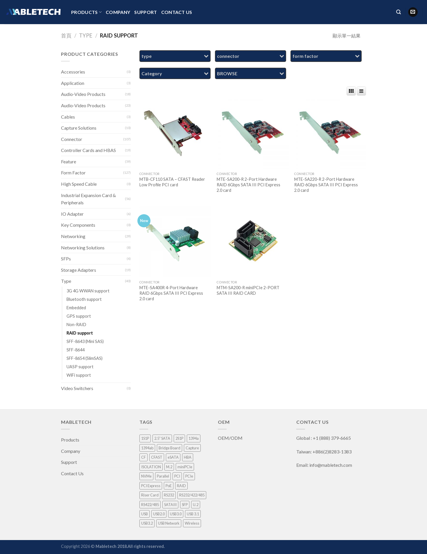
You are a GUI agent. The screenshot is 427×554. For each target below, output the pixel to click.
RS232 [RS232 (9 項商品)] (169, 495)
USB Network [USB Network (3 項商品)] (169, 523)
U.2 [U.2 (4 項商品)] (195, 504)
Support (145, 12)
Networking (73, 236)
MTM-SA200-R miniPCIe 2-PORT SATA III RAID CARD (248, 290)
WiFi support (79, 375)
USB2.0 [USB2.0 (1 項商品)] (159, 514)
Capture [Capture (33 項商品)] (192, 448)
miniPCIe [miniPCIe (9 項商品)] (184, 466)
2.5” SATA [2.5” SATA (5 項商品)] (162, 438)
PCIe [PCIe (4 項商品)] (189, 476)
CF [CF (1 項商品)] (143, 457)
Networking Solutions (83, 247)
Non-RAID (76, 324)
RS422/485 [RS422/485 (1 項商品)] (150, 504)
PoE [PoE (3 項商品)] (169, 485)
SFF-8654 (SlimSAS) (85, 358)
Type (85, 35)
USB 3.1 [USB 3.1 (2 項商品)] (193, 514)
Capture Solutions (78, 128)
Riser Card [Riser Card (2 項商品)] (150, 495)
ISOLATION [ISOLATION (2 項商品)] (151, 466)
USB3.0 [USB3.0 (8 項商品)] (176, 514)
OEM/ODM (230, 438)
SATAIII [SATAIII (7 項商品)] (170, 504)
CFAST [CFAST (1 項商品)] (156, 457)
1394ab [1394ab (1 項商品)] (147, 448)
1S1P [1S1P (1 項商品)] (145, 438)
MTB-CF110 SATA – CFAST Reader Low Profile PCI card (172, 182)
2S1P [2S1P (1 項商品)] (179, 438)
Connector (71, 139)
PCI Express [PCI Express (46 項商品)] (150, 485)
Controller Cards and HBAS (88, 150)
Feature (68, 161)
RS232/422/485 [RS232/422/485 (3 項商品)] (191, 495)
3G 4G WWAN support (88, 290)
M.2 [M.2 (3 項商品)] (169, 466)
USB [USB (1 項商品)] (144, 514)
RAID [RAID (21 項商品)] (181, 485)
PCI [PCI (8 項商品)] (177, 476)
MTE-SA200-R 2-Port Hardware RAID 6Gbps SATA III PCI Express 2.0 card (248, 184)
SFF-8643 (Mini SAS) (85, 341)
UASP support (80, 366)
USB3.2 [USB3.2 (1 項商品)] (147, 523)
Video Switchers (77, 388)
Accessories (73, 71)
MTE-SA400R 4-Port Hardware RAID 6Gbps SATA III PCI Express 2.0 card (171, 293)
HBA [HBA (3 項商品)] (187, 457)
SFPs (66, 258)
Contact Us (176, 12)
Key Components (78, 225)
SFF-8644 (76, 349)
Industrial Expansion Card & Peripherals (88, 198)
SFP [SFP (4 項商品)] (185, 504)
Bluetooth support (84, 299)
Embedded (76, 307)
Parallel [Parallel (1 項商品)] (163, 476)
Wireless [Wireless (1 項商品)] (192, 523)
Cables (68, 116)
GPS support (79, 316)
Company (118, 12)
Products (86, 12)
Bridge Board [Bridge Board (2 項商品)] (169, 448)
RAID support (80, 332)
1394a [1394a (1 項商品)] (194, 438)
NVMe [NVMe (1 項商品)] (146, 476)
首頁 (66, 35)
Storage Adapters (78, 270)
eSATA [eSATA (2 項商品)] (173, 457)
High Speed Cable (79, 184)
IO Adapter (72, 214)
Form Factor (73, 172)
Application (72, 83)
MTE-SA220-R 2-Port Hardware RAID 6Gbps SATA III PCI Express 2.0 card (326, 184)
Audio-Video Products (83, 94)
